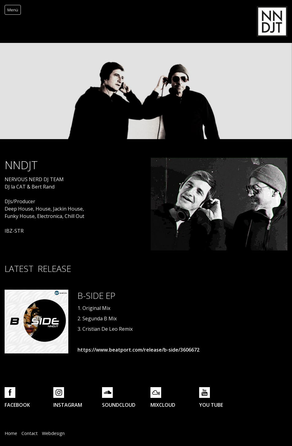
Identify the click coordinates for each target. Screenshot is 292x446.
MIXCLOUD (162, 405)
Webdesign (53, 433)
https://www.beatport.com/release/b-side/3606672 (138, 349)
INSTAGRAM (67, 405)
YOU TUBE (211, 405)
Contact (29, 433)
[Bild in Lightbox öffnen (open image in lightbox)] (36, 321)
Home (11, 433)
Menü (12, 10)
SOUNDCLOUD (118, 405)
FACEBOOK (17, 405)
